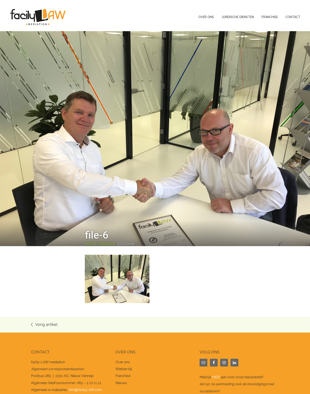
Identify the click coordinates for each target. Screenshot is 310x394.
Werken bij (123, 369)
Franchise (270, 17)
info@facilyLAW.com (85, 390)
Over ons (206, 17)
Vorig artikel (46, 324)
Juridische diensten (238, 17)
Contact (292, 17)
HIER (216, 377)
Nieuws (121, 383)
